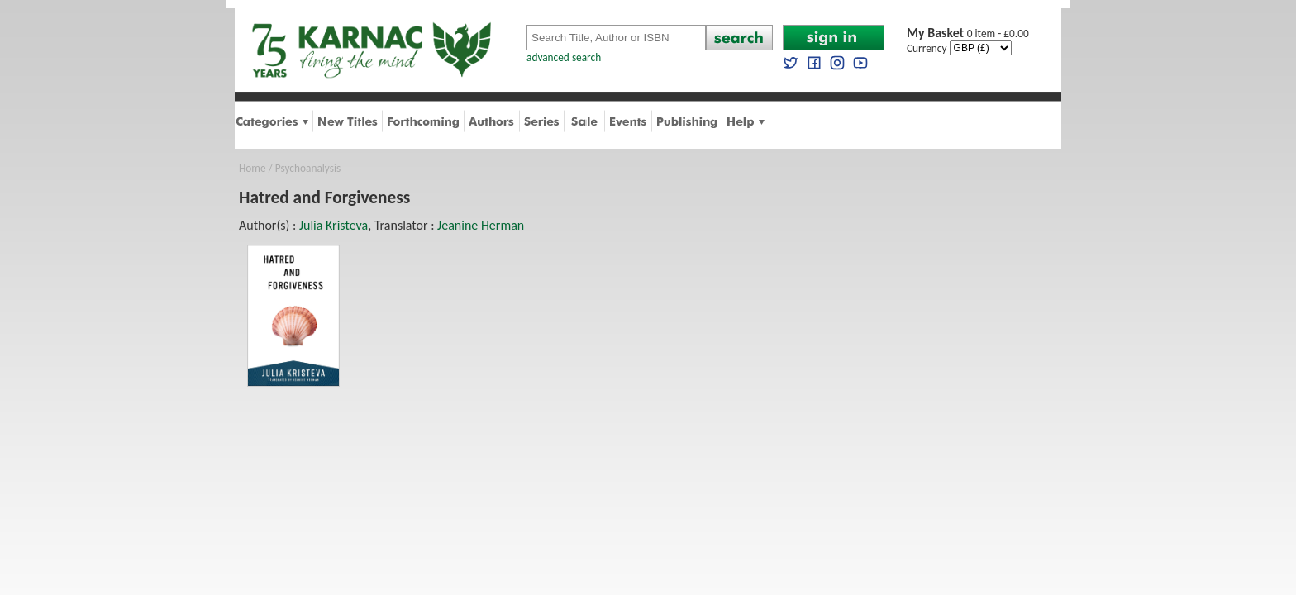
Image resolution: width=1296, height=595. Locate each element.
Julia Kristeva (333, 225)
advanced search (563, 57)
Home (252, 168)
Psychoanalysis (308, 168)
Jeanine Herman (480, 225)
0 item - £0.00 (968, 33)
